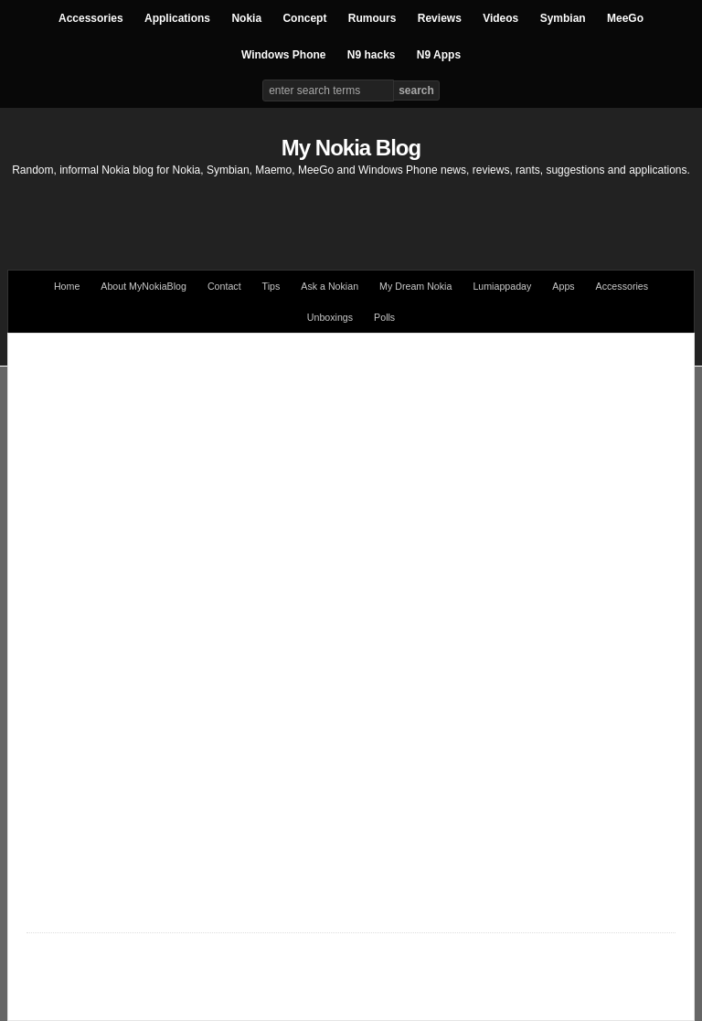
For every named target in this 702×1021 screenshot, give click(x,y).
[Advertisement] (351, 214)
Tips (271, 286)
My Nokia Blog (351, 147)
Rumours (372, 18)
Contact (224, 286)
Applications (177, 18)
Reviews (440, 18)
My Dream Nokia (415, 286)
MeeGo (625, 18)
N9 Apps (439, 54)
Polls (384, 317)
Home (67, 286)
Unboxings (330, 317)
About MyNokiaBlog (143, 286)
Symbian (563, 18)
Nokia (246, 18)
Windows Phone (283, 54)
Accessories (90, 18)
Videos (500, 18)
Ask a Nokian (329, 286)
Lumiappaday (502, 286)
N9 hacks (371, 54)
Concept (304, 18)
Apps (563, 286)
